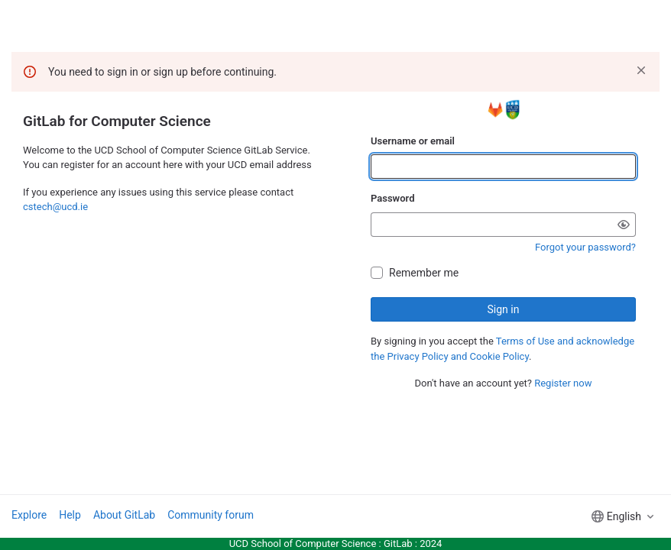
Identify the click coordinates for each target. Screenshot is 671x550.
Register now (563, 383)
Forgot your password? (585, 247)
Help (70, 515)
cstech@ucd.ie (55, 206)
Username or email (413, 141)
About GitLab (124, 515)
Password (392, 198)
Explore (29, 515)
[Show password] (623, 224)
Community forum (210, 515)
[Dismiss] (641, 70)
